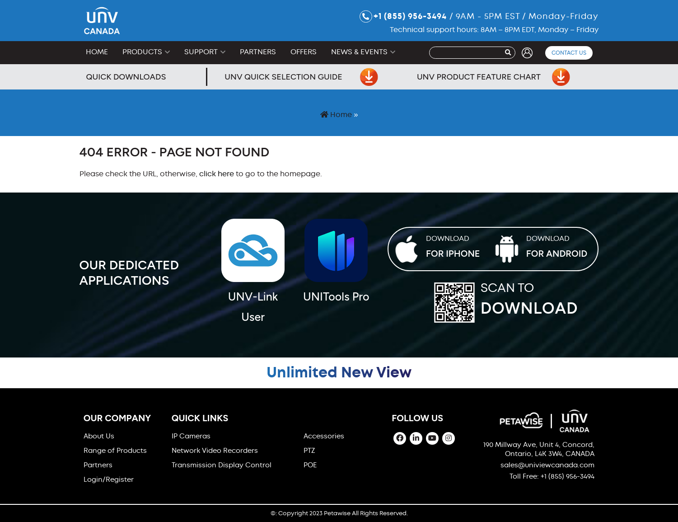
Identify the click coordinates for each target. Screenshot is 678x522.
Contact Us (569, 52)
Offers (303, 51)
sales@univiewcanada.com (547, 465)
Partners (258, 51)
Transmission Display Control (221, 465)
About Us (99, 436)
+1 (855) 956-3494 (403, 16)
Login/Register (109, 479)
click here (216, 174)
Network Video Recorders (215, 450)
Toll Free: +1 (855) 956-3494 (552, 476)
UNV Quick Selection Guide (301, 77)
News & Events (359, 51)
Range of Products (115, 450)
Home (97, 51)
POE (310, 465)
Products (142, 51)
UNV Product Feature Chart (493, 77)
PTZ (309, 450)
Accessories (324, 436)
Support (201, 51)
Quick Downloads (126, 77)
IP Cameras (191, 436)
